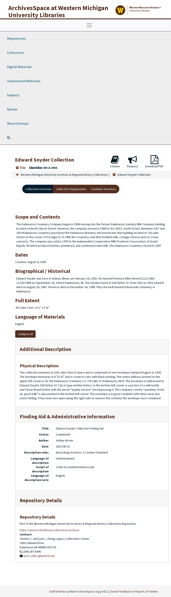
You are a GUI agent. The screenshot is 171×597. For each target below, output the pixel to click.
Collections (15, 52)
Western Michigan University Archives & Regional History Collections (64, 175)
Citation (115, 161)
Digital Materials (19, 67)
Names (12, 109)
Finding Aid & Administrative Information (67, 416)
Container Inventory (103, 189)
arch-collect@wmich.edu (39, 556)
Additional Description (45, 349)
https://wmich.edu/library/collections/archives (50, 530)
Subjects (13, 95)
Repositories (16, 38)
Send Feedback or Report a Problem (134, 591)
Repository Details (41, 500)
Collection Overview (38, 189)
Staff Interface (58, 591)
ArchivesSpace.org (87, 591)
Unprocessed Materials (23, 81)
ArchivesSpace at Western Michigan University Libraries (58, 11)
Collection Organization (71, 189)
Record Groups (17, 123)
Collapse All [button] (25, 334)
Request (132, 161)
